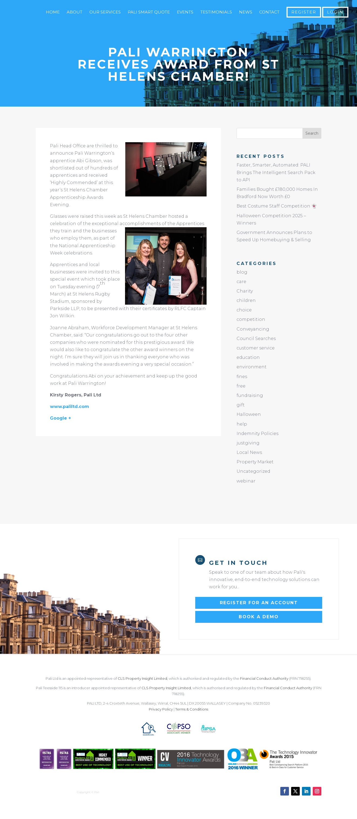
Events (185, 12)
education (248, 357)
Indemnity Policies (257, 433)
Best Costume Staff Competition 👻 (277, 206)
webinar (246, 481)
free (241, 386)
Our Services (105, 12)
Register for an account (259, 602)
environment (252, 366)
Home (53, 12)
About (74, 12)
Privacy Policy (161, 709)
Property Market (255, 461)
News (245, 12)
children (246, 300)
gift (241, 404)
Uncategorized (253, 471)
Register (303, 12)
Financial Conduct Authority (264, 678)
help (242, 424)
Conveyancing (253, 329)
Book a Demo (259, 616)
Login (335, 12)
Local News (249, 452)
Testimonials (216, 12)
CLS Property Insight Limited (142, 678)
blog (242, 272)
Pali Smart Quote (149, 12)
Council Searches (256, 338)
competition (251, 319)
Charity (245, 291)
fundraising (250, 395)
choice (244, 309)
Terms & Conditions (191, 709)
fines (242, 376)
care (241, 281)
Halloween (249, 414)
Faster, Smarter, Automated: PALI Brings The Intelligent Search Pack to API (276, 172)
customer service (256, 348)
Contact (269, 12)
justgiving (248, 443)
